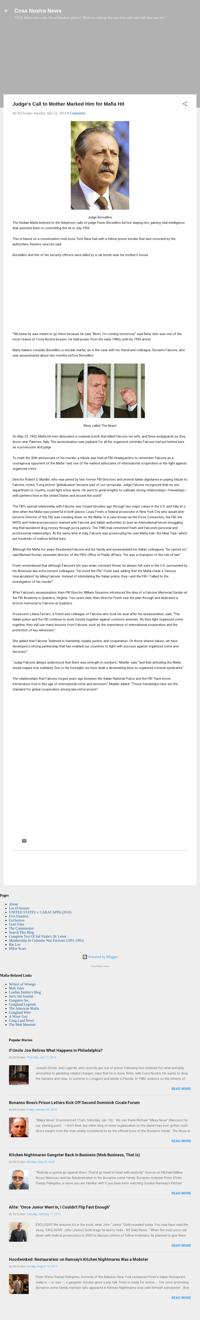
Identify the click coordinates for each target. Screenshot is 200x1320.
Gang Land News (21, 1020)
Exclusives (16, 920)
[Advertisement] (100, 59)
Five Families (19, 916)
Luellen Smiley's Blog (25, 992)
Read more (181, 1089)
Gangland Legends (22, 1004)
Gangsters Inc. (19, 1000)
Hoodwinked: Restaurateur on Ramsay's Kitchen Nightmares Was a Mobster (78, 1259)
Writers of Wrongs (22, 984)
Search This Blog (21, 932)
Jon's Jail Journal (21, 996)
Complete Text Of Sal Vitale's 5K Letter (37, 936)
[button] (184, 104)
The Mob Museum (22, 1024)
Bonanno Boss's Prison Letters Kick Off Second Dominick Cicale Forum (74, 1102)
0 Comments (76, 113)
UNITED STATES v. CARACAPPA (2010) (40, 912)
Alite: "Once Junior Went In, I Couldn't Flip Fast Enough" (59, 1207)
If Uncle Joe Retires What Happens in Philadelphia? (56, 1050)
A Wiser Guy (18, 1016)
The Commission (21, 928)
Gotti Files (16, 924)
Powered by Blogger (100, 957)
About (13, 904)
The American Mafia (24, 1008)
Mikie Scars (17, 948)
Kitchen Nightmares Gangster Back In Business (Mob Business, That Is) (74, 1154)
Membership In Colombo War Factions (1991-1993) (46, 940)
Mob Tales (16, 988)
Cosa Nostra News (38, 11)
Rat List (14, 944)
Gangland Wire (20, 1012)
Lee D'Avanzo (19, 908)
